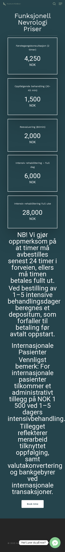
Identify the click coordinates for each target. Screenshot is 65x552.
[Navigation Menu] (60, 3)
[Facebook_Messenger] (55, 542)
